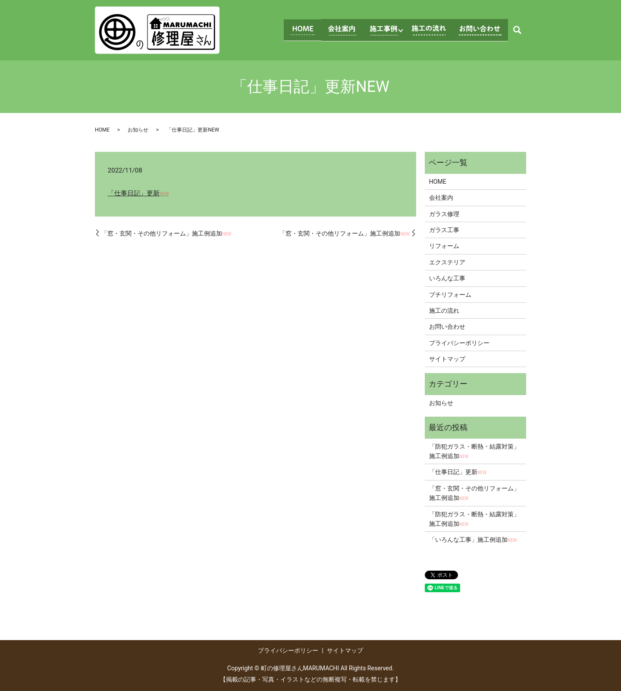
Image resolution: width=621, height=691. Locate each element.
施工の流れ (444, 310)
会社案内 (441, 197)
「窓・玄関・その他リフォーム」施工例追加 (166, 233)
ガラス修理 (444, 213)
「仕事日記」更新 (138, 193)
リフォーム (444, 245)
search (517, 30)
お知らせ (138, 130)
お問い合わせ (447, 326)
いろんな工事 (447, 278)
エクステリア (447, 262)
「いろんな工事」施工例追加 (473, 539)
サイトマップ (447, 358)
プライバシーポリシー (459, 342)
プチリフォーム (450, 294)
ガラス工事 (444, 229)
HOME (102, 130)
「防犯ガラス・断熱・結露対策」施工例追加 (474, 451)
